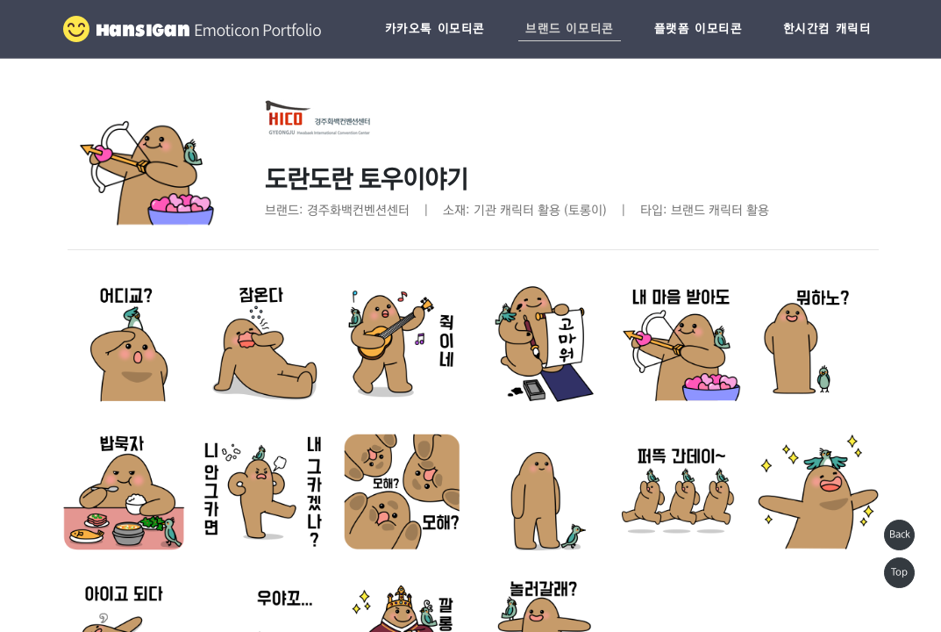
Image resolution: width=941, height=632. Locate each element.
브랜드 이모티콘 (569, 29)
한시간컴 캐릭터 (827, 29)
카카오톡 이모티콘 (435, 29)
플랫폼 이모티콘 (698, 29)
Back (899, 534)
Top (899, 572)
